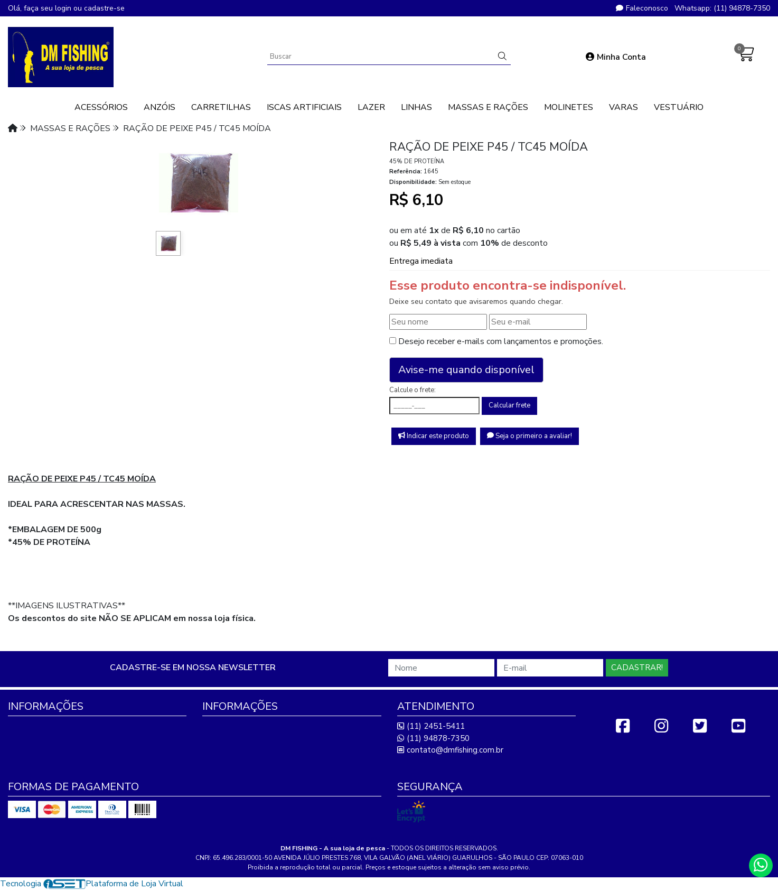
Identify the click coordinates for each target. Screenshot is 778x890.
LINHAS (416, 107)
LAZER (371, 107)
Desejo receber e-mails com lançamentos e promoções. (500, 341)
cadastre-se (104, 8)
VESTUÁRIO (679, 107)
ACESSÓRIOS (101, 107)
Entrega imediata (421, 261)
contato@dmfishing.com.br (450, 750)
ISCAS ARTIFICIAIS (304, 107)
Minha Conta (616, 57)
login (64, 8)
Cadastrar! (637, 667)
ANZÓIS (159, 107)
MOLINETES (568, 107)
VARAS (623, 107)
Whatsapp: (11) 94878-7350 (722, 8)
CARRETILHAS (221, 107)
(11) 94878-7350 (433, 738)
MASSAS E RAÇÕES (488, 107)
